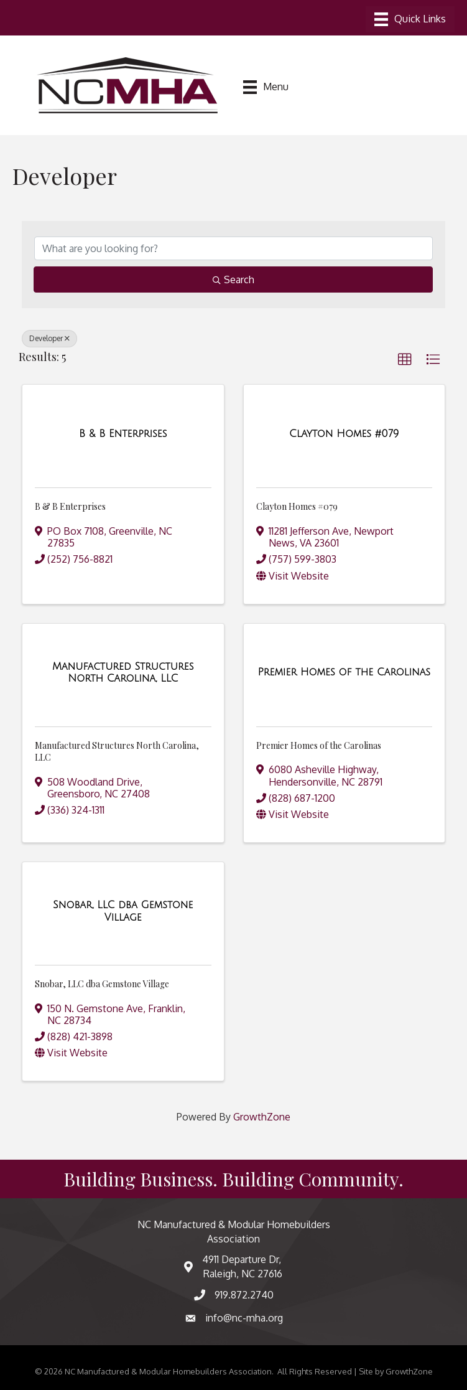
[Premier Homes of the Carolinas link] (343, 672)
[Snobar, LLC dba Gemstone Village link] (123, 911)
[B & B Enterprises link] (123, 434)
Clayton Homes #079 (297, 506)
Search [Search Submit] (233, 279)
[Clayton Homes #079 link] (344, 434)
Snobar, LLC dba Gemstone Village (102, 984)
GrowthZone (261, 1117)
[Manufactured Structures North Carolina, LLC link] (123, 672)
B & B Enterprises (70, 506)
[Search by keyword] (233, 248)
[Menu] (410, 19)
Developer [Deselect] (49, 338)
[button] (404, 359)
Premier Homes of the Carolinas (318, 745)
